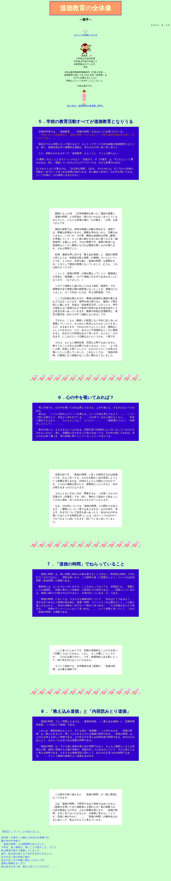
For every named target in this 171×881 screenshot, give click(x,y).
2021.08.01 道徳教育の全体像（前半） (85, 106)
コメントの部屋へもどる (85, 35)
